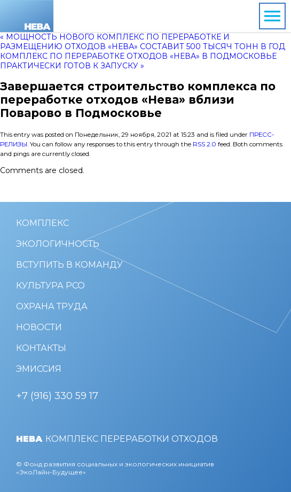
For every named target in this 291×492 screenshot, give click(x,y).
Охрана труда (52, 306)
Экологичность (57, 244)
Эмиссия (38, 369)
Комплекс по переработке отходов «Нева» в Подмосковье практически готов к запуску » (138, 61)
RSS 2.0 (204, 144)
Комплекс (42, 223)
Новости (39, 327)
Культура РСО (50, 285)
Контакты (41, 348)
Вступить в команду (69, 265)
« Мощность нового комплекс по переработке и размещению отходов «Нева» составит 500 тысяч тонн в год (142, 41)
